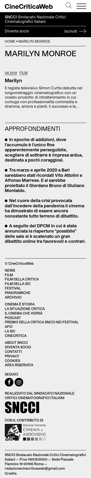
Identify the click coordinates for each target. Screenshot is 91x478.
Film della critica (22, 279)
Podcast (13, 318)
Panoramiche (17, 293)
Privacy (12, 356)
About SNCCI (16, 343)
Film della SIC (18, 284)
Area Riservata (19, 365)
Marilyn (13, 80)
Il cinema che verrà (23, 313)
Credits (11, 473)
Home (10, 41)
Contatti (13, 352)
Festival (13, 288)
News (10, 270)
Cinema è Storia (20, 304)
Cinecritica (16, 336)
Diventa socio (45, 32)
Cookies (12, 361)
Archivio (13, 297)
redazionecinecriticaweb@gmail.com (35, 468)
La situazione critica (25, 309)
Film (23, 73)
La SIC (10, 331)
